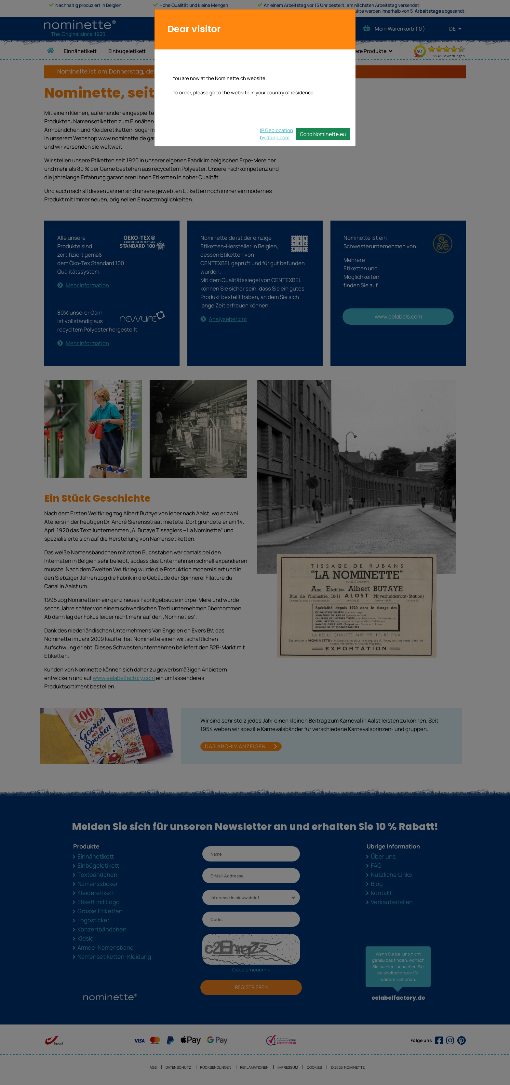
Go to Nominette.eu (323, 134)
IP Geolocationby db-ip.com (276, 134)
